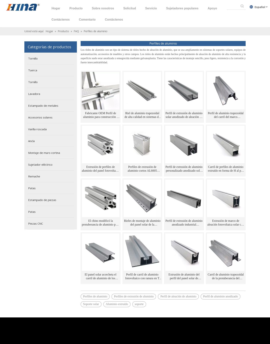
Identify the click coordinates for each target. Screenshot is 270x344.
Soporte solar (91, 304)
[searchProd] (233, 6)
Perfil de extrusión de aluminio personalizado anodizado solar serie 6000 (183, 169)
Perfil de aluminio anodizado (220, 296)
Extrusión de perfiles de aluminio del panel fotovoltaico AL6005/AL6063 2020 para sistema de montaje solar (100, 169)
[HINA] (23, 8)
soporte (139, 304)
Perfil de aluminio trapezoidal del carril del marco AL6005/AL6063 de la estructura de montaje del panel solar (225, 115)
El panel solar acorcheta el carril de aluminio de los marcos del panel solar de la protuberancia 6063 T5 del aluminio (100, 276)
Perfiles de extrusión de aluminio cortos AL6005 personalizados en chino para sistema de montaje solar (142, 169)
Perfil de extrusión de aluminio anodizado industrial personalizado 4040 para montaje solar (183, 222)
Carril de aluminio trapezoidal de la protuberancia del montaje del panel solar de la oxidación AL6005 (226, 276)
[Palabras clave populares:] (242, 6)
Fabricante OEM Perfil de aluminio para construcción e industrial (100, 115)
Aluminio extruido (117, 304)
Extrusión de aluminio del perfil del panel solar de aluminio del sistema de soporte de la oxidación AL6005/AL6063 (184, 276)
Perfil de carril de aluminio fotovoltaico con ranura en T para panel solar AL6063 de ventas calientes (142, 276)
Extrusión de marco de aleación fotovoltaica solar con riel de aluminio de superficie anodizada (225, 222)
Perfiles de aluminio (95, 296)
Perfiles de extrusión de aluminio (134, 296)
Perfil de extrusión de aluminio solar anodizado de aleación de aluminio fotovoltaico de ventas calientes (183, 115)
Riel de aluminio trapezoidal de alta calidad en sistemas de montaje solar (142, 115)
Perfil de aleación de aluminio (178, 296)
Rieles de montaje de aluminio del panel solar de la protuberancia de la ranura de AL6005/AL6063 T (142, 222)
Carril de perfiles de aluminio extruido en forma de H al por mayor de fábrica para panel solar (226, 169)
